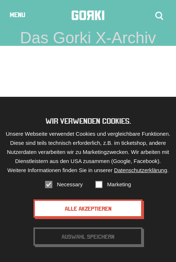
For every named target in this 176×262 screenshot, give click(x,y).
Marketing (119, 184)
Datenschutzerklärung (140, 170)
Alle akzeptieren (88, 208)
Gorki (88, 15)
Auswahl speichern (88, 236)
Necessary (70, 184)
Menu (17, 15)
